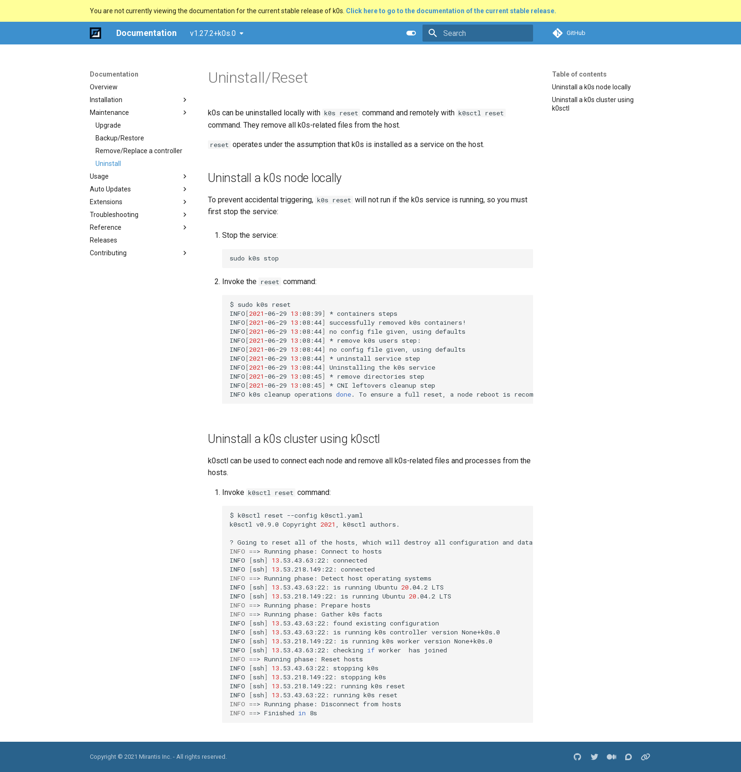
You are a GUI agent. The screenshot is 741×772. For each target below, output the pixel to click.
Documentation (114, 74)
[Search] (477, 33)
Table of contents (579, 74)
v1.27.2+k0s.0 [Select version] (213, 33)
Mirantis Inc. (155, 756)
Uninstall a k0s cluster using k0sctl (593, 104)
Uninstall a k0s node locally (591, 87)
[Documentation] (95, 33)
